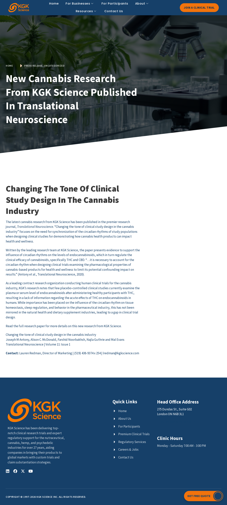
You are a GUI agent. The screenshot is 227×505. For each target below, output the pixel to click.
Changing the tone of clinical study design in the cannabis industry (51, 335)
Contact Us (113, 11)
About (141, 3)
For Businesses (79, 3)
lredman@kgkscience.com (121, 353)
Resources (86, 11)
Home (54, 3)
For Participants (114, 3)
